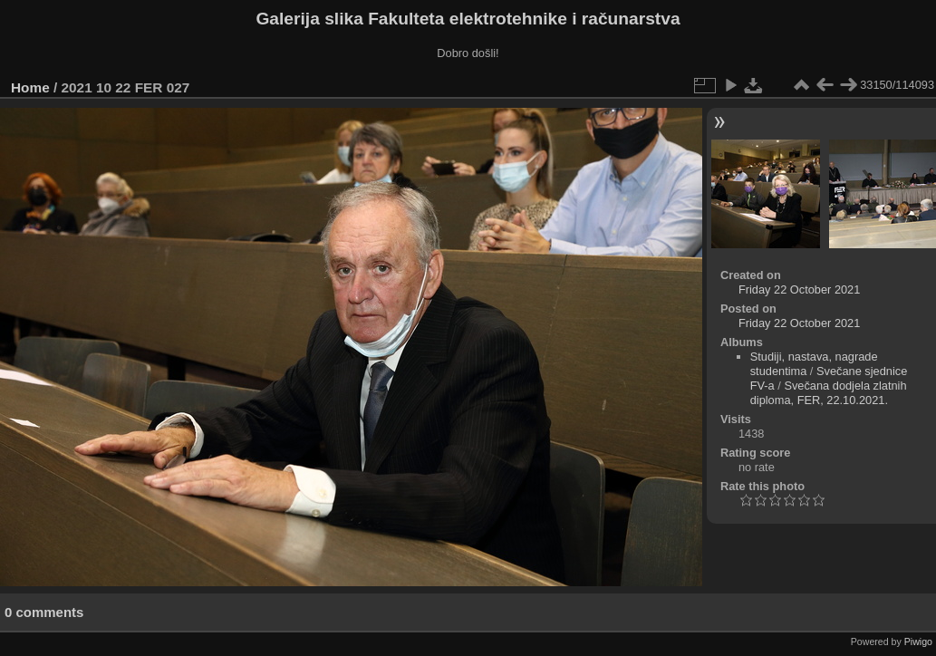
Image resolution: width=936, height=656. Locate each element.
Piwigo (918, 641)
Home (30, 87)
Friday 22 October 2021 (799, 289)
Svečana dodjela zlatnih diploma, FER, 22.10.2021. (828, 393)
